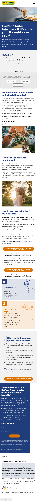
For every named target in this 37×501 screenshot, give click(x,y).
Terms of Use (5, 461)
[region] (18, 80)
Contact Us (24, 461)
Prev (4, 71)
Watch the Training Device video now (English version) (18, 269)
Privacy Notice (11, 461)
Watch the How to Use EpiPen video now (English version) (18, 248)
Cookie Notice (18, 461)
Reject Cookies (11, 81)
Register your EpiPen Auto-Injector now (18, 378)
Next (33, 71)
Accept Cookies (25, 81)
